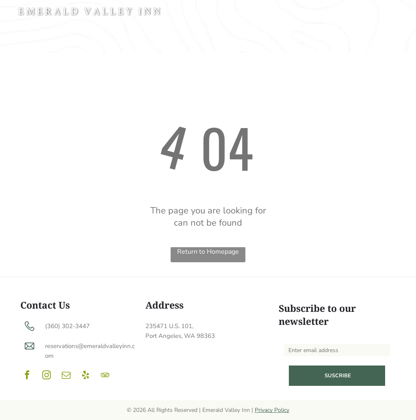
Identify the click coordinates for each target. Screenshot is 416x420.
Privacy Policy (272, 410)
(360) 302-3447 (67, 326)
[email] (65, 376)
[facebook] (26, 376)
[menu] (398, 13)
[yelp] (85, 376)
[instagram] (46, 376)
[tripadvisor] (104, 376)
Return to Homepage (208, 251)
